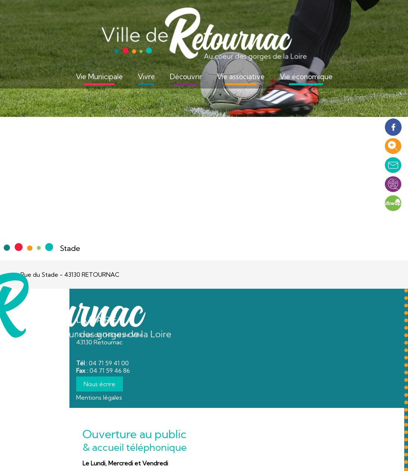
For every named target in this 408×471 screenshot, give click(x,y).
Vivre (146, 76)
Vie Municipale (99, 76)
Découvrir (186, 76)
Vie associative (241, 76)
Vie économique (306, 76)
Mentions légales (99, 397)
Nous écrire (99, 384)
